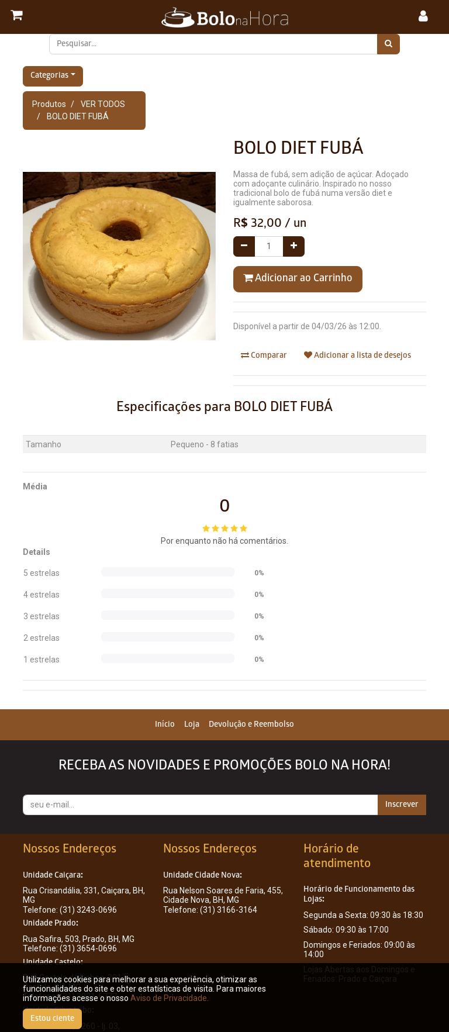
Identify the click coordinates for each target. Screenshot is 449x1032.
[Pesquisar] (388, 44)
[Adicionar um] (294, 246)
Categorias (49, 76)
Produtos (49, 104)
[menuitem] (164, 725)
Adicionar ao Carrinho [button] (298, 278)
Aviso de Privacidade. (169, 998)
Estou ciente (52, 1018)
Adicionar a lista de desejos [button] (357, 355)
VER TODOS (103, 104)
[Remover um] (244, 246)
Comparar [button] (264, 355)
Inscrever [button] (402, 804)
